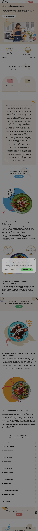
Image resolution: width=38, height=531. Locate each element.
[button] (9, 269)
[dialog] (19, 265)
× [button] (34, 259)
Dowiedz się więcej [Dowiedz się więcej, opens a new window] (11, 266)
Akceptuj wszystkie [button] (27, 269)
